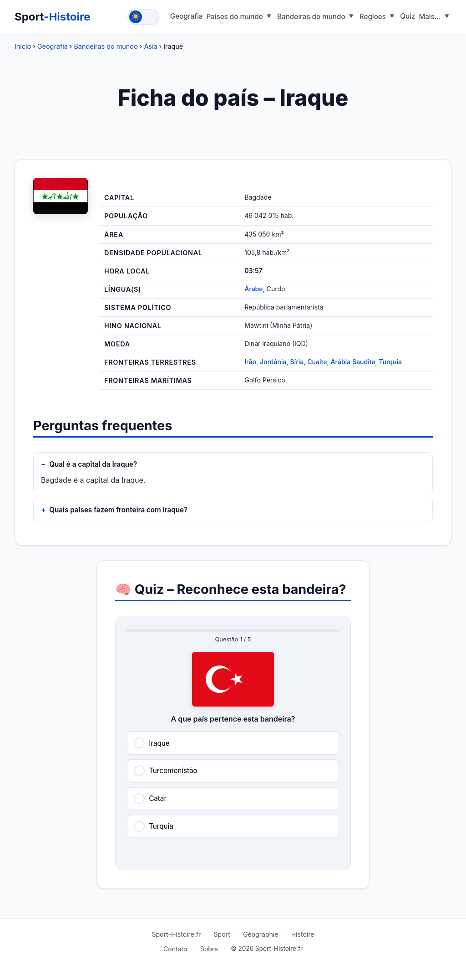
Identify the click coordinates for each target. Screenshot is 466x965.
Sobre (209, 949)
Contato (175, 949)
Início (23, 46)
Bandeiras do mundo (105, 46)
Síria (297, 362)
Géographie (261, 934)
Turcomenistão (173, 770)
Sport (53, 16)
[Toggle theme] (143, 17)
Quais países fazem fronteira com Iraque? (118, 510)
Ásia (150, 46)
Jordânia (273, 362)
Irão (250, 362)
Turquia (390, 362)
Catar (158, 798)
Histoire (302, 934)
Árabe (253, 289)
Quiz (407, 16)
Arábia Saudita (353, 362)
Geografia (186, 16)
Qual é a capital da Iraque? (93, 464)
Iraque (159, 743)
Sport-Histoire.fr (176, 934)
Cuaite (317, 362)
